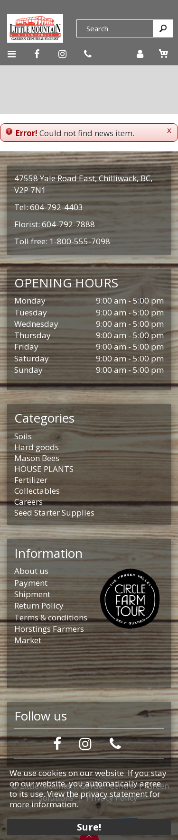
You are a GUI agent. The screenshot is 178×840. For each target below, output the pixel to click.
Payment (30, 582)
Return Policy (39, 605)
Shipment (32, 594)
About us (31, 570)
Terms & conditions (50, 617)
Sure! (89, 827)
